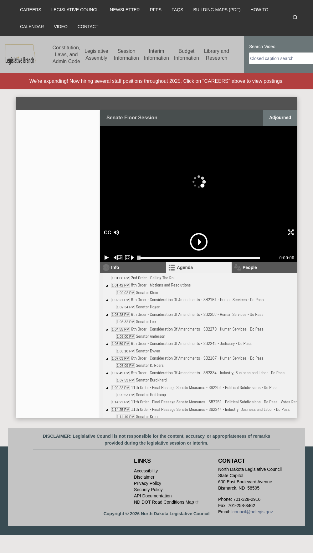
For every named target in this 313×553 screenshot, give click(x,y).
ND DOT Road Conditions (166, 502)
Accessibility (146, 470)
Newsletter (125, 9)
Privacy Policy (147, 483)
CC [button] (107, 232)
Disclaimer (144, 477)
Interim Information (156, 54)
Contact (88, 26)
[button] (138, 232)
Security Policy (148, 489)
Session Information (126, 54)
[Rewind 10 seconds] (118, 257)
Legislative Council (75, 9)
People (250, 267)
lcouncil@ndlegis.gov (252, 511)
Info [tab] (115, 267)
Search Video (262, 46)
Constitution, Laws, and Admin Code (66, 54)
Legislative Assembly (96, 54)
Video (61, 26)
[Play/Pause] (107, 257)
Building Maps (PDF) (216, 9)
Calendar (32, 26)
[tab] (199, 267)
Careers (30, 9)
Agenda (185, 267)
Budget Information (186, 54)
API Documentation (153, 495)
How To (259, 9)
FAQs (177, 9)
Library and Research (216, 54)
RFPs (156, 9)
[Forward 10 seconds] (129, 257)
